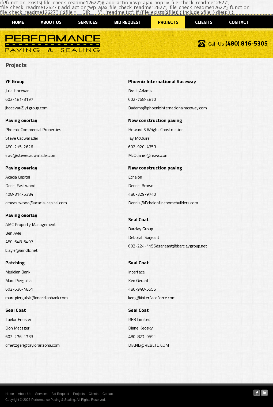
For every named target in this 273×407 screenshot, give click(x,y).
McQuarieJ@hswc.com (148, 155)
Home (18, 22)
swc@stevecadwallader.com (30, 155)
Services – (42, 394)
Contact (239, 22)
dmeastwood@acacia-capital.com (36, 202)
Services (88, 22)
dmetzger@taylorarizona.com (32, 345)
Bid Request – (61, 394)
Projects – (80, 394)
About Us (51, 22)
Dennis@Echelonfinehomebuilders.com (163, 202)
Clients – (95, 394)
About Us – (26, 394)
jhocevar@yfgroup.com (26, 108)
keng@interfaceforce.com (152, 297)
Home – (11, 394)
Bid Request (127, 22)
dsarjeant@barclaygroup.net (181, 246)
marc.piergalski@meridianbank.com (36, 297)
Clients (204, 22)
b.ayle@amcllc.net (21, 250)
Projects (168, 22)
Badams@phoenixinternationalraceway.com (167, 108)
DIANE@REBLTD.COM (148, 345)
